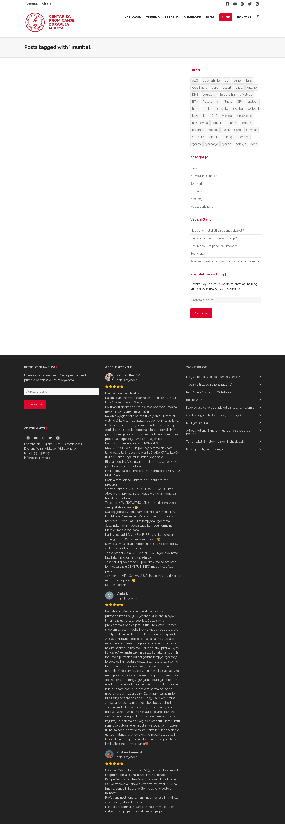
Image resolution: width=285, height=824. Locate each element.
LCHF (213, 115)
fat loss (207, 101)
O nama (32, 3)
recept (213, 129)
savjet (238, 129)
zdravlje (241, 144)
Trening (153, 17)
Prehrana (196, 191)
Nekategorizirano (201, 206)
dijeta (239, 87)
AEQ (195, 80)
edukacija (209, 94)
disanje (252, 87)
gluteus (253, 101)
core (215, 87)
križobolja (198, 115)
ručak (226, 129)
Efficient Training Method (236, 94)
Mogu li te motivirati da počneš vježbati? (217, 230)
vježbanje (211, 144)
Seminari (196, 183)
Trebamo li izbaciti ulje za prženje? (213, 238)
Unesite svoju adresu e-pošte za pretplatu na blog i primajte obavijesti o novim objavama (224, 286)
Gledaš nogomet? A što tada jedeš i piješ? (214, 415)
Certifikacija (199, 87)
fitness (228, 101)
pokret (216, 122)
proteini (247, 122)
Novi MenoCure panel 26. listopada (214, 246)
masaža (227, 115)
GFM (240, 101)
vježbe (226, 144)
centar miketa (243, 80)
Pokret (194, 168)
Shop (225, 17)
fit (218, 101)
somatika (198, 137)
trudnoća (243, 137)
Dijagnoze (192, 17)
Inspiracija (196, 199)
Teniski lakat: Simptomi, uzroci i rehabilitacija (215, 441)
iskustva (237, 108)
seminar (251, 129)
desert (227, 87)
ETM (195, 101)
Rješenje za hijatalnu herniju (204, 449)
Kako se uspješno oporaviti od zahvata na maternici (224, 261)
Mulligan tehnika (197, 423)
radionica (198, 129)
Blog (210, 17)
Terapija (172, 17)
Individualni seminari (203, 176)
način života (200, 122)
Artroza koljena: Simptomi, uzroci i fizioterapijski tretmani (218, 432)
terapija (213, 137)
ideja (207, 108)
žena (254, 144)
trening (227, 137)
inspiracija (221, 108)
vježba (196, 144)
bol (227, 80)
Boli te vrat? (198, 253)
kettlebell (253, 108)
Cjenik (46, 3)
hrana (195, 108)
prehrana (231, 122)
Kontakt (244, 17)
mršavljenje (244, 115)
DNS (195, 94)
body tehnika (211, 80)
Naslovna (132, 17)
